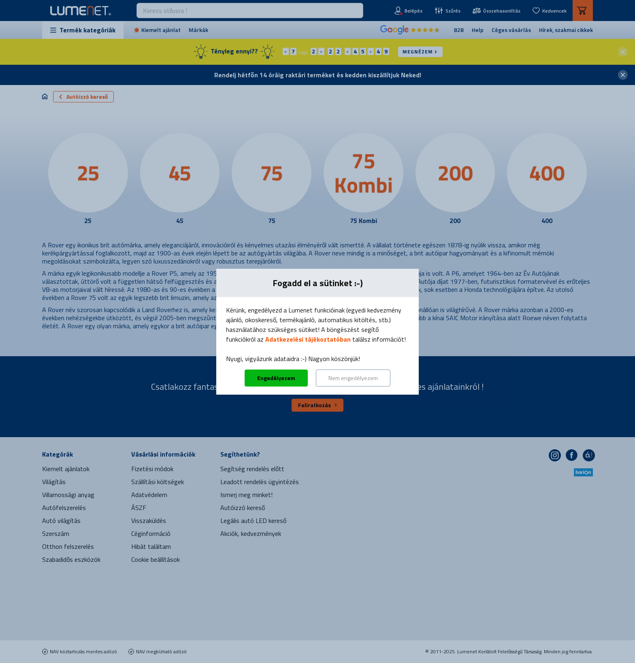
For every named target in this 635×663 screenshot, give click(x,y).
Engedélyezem (276, 378)
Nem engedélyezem (353, 378)
